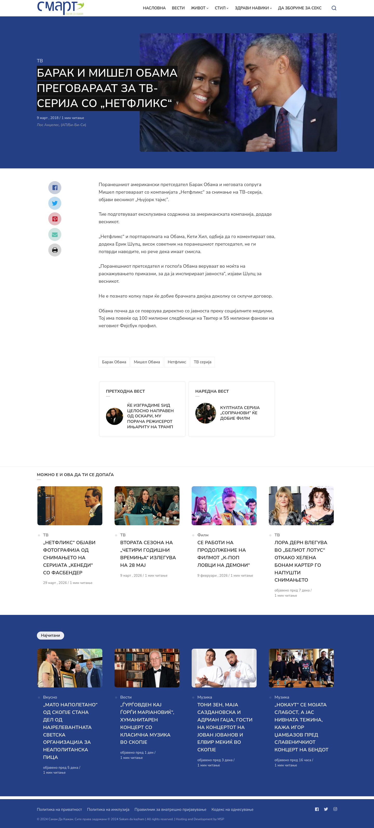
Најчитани (50, 636)
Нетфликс (177, 362)
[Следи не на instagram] (334, 809)
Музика (204, 700)
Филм (203, 537)
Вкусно (50, 700)
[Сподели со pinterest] (54, 218)
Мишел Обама (147, 362)
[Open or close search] (334, 8)
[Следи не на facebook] (318, 809)
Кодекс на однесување (232, 809)
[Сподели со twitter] (54, 203)
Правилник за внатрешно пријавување (170, 809)
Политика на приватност (59, 809)
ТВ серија (202, 362)
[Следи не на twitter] (326, 809)
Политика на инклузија (108, 809)
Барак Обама (114, 362)
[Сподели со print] (54, 250)
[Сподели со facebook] (54, 187)
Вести (126, 700)
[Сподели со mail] (54, 234)
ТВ (40, 61)
